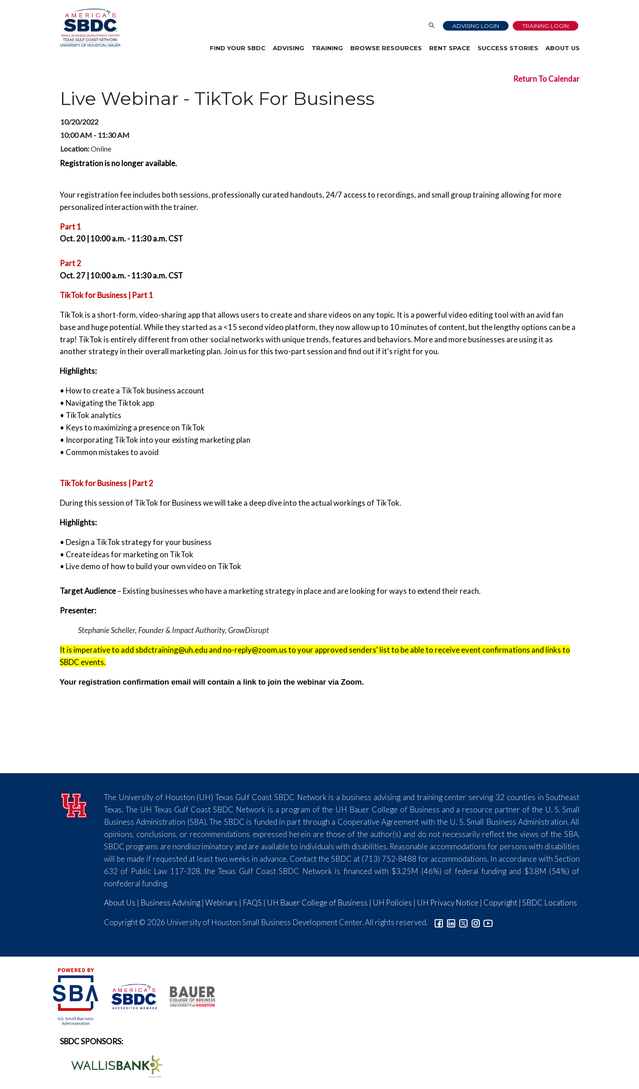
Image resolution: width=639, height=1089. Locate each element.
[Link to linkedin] (451, 922)
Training (327, 48)
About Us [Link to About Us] (119, 902)
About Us (562, 48)
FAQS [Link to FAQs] (252, 902)
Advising (288, 48)
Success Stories (508, 48)
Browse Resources (386, 48)
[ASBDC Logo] (129, 995)
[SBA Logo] (76, 995)
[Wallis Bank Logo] (112, 1065)
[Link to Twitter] (463, 922)
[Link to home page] (90, 28)
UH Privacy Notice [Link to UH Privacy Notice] (447, 902)
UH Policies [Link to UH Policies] (392, 902)
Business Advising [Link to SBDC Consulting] (170, 902)
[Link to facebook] (438, 922)
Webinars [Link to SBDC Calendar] (221, 902)
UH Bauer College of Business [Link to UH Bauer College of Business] (317, 902)
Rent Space (449, 48)
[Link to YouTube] (488, 922)
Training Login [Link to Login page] (545, 25)
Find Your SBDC (237, 48)
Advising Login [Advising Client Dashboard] (475, 25)
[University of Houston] (75, 804)
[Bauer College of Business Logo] (186, 995)
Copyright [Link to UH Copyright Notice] (500, 902)
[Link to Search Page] (431, 25)
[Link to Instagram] (475, 922)
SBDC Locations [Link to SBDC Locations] (549, 902)
